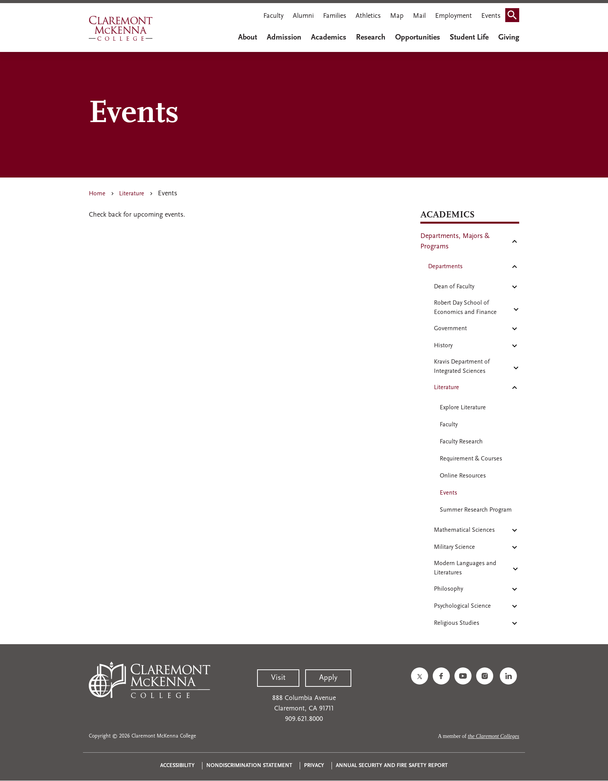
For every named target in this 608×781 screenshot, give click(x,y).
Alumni (303, 16)
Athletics (368, 16)
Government (450, 329)
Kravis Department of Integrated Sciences (462, 366)
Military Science (454, 547)
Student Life (469, 37)
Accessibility (177, 766)
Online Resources (463, 476)
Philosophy (448, 589)
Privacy (314, 766)
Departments (445, 267)
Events (491, 16)
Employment (453, 16)
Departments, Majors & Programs (455, 241)
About (247, 37)
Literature (131, 194)
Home (97, 194)
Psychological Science (462, 606)
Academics (328, 37)
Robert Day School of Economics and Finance (465, 308)
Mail (419, 16)
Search (514, 17)
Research (370, 37)
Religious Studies (456, 623)
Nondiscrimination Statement (249, 766)
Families (334, 16)
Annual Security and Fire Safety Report (392, 766)
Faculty (273, 16)
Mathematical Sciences (464, 530)
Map (397, 16)
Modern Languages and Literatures (465, 568)
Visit (278, 678)
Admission (284, 37)
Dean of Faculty (454, 287)
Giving (508, 37)
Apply (328, 678)
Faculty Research (461, 442)
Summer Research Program (476, 510)
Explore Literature (463, 408)
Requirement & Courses (471, 459)
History (443, 346)
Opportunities (417, 37)
